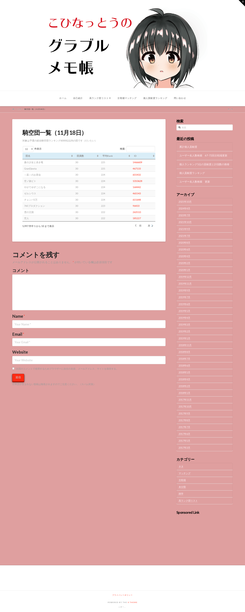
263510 (137, 212)
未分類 (182, 486)
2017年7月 (184, 427)
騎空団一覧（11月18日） (35, 109)
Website (20, 352)
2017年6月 (184, 433)
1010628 (137, 181)
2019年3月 (184, 324)
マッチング (185, 473)
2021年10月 (185, 221)
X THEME (132, 602)
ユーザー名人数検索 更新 (194, 181)
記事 (19, 109)
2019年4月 (184, 317)
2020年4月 (184, 256)
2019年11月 (185, 283)
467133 (137, 168)
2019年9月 (184, 290)
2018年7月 (184, 358)
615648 (137, 199)
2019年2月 (184, 331)
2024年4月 (184, 208)
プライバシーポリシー (122, 595)
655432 (137, 174)
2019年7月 (184, 297)
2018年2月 (184, 386)
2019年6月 (184, 304)
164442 (137, 187)
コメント (20, 270)
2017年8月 (184, 420)
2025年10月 (185, 201)
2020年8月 (184, 242)
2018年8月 (184, 351)
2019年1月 (184, 338)
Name (18, 316)
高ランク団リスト (188, 500)
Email (18, 334)
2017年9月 (184, 413)
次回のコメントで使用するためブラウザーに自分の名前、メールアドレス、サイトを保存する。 (67, 368)
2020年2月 (184, 262)
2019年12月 (185, 276)
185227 (137, 218)
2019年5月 (184, 310)
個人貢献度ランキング (192, 172)
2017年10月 (185, 406)
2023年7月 (184, 215)
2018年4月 (184, 379)
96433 (136, 205)
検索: (137, 149)
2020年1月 (184, 269)
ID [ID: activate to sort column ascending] (135, 155)
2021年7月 (184, 235)
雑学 (181, 493)
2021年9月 (184, 228)
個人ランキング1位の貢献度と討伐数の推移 (204, 164)
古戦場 (182, 480)
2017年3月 (184, 447)
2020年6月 (184, 249)
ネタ (181, 466)
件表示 (32, 149)
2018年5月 (184, 372)
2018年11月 (185, 345)
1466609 (137, 162)
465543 (137, 193)
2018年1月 (184, 392)
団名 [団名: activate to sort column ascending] (28, 155)
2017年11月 (185, 399)
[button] (242, 3)
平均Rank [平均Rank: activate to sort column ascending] (107, 155)
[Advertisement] (204, 537)
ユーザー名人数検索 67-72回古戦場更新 (203, 155)
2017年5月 (184, 440)
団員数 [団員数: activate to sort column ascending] (80, 155)
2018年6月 (184, 365)
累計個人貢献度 (188, 146)
